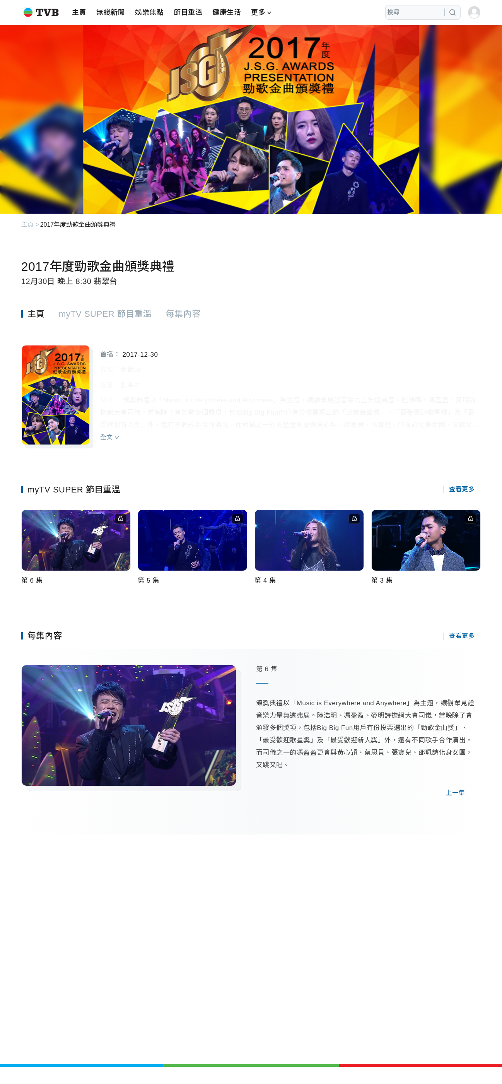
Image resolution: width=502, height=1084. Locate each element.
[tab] (40, 314)
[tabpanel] (251, 387)
